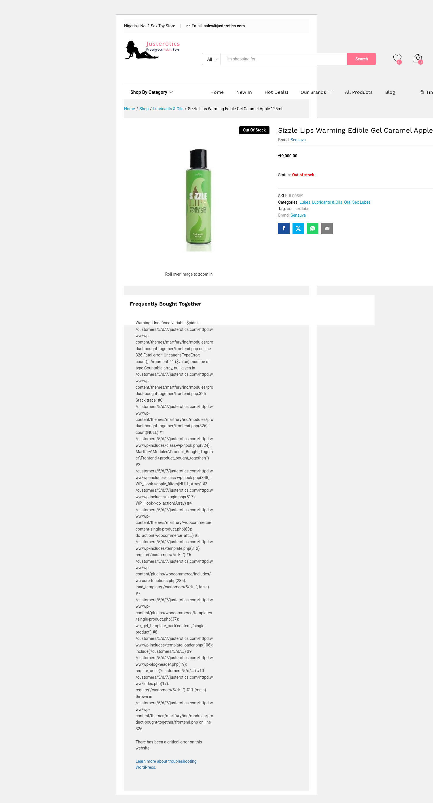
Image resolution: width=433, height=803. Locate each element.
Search (361, 59)
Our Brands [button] (313, 92)
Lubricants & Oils (327, 202)
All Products (359, 92)
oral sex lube (298, 208)
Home (217, 92)
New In (244, 92)
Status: (284, 175)
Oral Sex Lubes (357, 202)
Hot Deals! (276, 92)
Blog (390, 92)
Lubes (304, 202)
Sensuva (298, 140)
